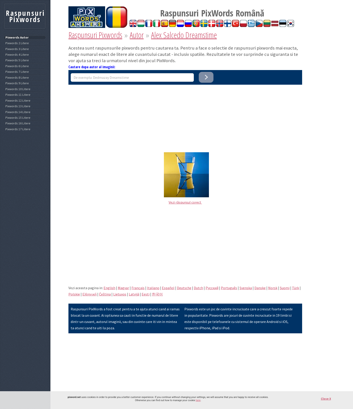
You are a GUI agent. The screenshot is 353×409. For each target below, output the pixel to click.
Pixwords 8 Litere (17, 77)
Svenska (246, 288)
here (198, 400)
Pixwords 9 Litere (17, 83)
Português (229, 288)
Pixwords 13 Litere (17, 106)
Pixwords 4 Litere (17, 54)
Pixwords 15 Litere (17, 117)
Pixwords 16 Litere (17, 123)
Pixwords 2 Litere (17, 43)
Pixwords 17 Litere (17, 129)
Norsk (272, 288)
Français (138, 288)
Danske (260, 288)
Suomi (285, 288)
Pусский (212, 288)
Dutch (198, 288)
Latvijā (134, 294)
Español (168, 288)
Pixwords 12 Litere (17, 100)
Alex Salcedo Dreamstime (184, 35)
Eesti (145, 294)
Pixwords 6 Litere (17, 66)
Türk (295, 288)
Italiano (153, 288)
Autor (137, 35)
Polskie (74, 294)
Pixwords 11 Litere (17, 94)
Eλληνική (89, 294)
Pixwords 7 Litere (17, 71)
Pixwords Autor (17, 37)
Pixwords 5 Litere (17, 60)
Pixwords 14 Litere (17, 112)
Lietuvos (119, 294)
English (109, 288)
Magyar (123, 288)
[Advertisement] (185, 116)
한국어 (157, 294)
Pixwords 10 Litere (17, 89)
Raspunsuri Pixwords (95, 35)
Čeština (105, 294)
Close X (326, 399)
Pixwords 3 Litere (17, 49)
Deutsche (184, 288)
